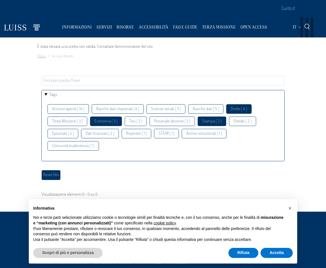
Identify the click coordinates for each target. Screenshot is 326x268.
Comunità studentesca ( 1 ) (73, 146)
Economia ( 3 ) (106, 121)
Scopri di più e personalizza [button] (68, 252)
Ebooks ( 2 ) (242, 121)
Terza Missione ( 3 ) (67, 121)
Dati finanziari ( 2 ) (100, 134)
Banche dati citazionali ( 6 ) (117, 109)
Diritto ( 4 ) (239, 109)
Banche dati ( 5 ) (206, 109)
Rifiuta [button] (243, 252)
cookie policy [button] (164, 223)
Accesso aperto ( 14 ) (68, 109)
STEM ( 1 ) (166, 134)
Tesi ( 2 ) (135, 121)
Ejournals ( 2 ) (63, 134)
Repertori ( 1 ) (136, 134)
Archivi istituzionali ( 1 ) (204, 134)
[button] (289, 208)
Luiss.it (288, 8)
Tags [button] (53, 95)
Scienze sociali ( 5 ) (166, 109)
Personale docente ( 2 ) (172, 121)
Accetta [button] (277, 252)
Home (41, 56)
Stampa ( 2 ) (212, 121)
